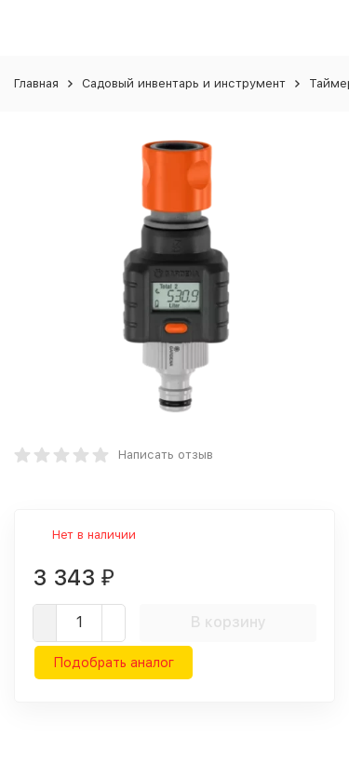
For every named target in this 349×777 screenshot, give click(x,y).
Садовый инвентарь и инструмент (184, 83)
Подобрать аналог (113, 662)
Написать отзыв (165, 455)
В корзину (228, 622)
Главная (36, 83)
